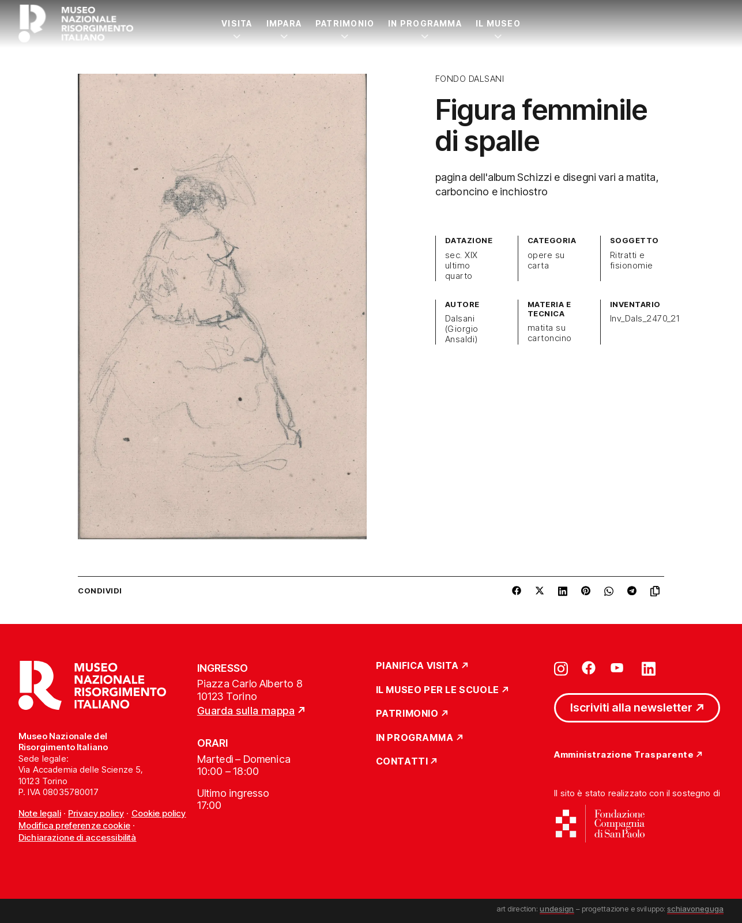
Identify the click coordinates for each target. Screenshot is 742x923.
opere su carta (546, 260)
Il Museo (498, 23)
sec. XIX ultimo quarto (461, 265)
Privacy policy (96, 813)
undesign (557, 908)
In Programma (425, 23)
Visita (236, 23)
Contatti (402, 761)
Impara (284, 23)
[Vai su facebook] (589, 668)
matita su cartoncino (550, 333)
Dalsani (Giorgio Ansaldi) (462, 329)
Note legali (39, 813)
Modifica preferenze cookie (74, 825)
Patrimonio (344, 23)
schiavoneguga (695, 908)
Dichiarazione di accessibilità (77, 837)
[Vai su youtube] (618, 668)
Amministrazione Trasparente (624, 755)
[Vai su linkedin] (649, 668)
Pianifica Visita (417, 666)
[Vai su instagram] (561, 668)
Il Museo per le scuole (437, 690)
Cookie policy (158, 813)
